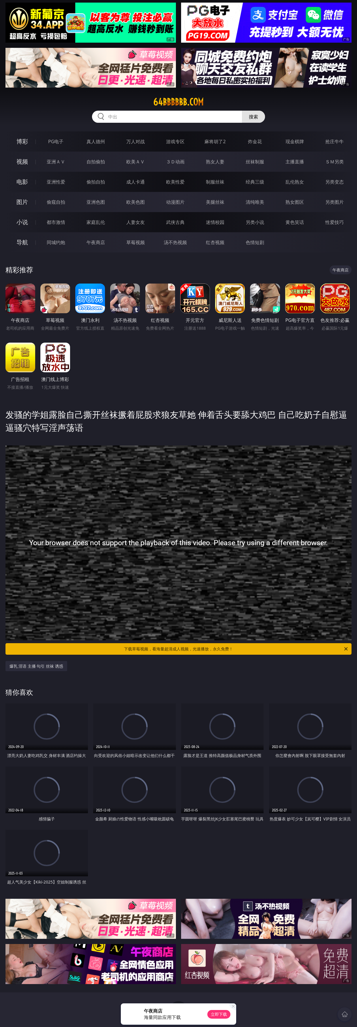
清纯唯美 (255, 202)
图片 (22, 202)
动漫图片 (175, 202)
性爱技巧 (334, 222)
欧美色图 (135, 202)
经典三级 (255, 182)
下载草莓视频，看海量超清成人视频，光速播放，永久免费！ (236, 648)
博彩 (22, 141)
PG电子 (55, 141)
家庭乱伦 (96, 222)
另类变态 (334, 182)
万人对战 (135, 141)
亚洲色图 (96, 202)
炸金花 (255, 141)
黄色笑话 (294, 222)
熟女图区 (294, 202)
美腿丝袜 (215, 202)
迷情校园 (215, 222)
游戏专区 (175, 141)
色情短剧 (255, 242)
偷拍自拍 (96, 182)
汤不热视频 (175, 242)
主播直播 (294, 161)
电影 (22, 182)
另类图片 (334, 202)
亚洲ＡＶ (56, 161)
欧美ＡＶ (135, 161)
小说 (22, 222)
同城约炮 (56, 242)
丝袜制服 (255, 161)
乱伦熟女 (294, 182)
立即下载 (219, 1014)
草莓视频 (135, 242)
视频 (22, 161)
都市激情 (56, 222)
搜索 (253, 117)
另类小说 (255, 222)
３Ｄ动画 (175, 161)
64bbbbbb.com (178, 102)
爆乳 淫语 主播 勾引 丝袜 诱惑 (36, 666)
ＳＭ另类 (334, 161)
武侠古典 (175, 222)
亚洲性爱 (56, 182)
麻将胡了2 (215, 141)
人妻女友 (135, 222)
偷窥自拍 (56, 202)
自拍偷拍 (96, 161)
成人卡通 (135, 182)
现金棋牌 (294, 141)
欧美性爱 (175, 182)
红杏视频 (215, 242)
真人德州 (96, 141)
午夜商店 (96, 242)
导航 (22, 242)
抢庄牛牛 (334, 141)
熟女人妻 (215, 161)
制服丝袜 (215, 182)
